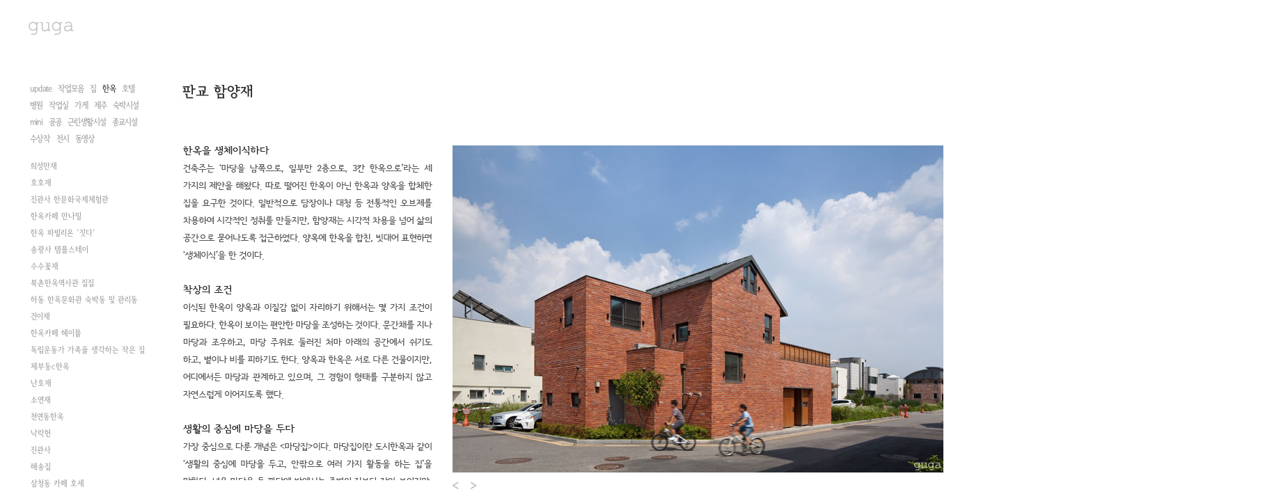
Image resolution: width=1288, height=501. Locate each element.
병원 (36, 105)
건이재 (40, 316)
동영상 (85, 138)
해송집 (41, 467)
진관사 (41, 450)
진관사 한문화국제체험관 (70, 200)
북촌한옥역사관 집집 (62, 283)
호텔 (128, 88)
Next (474, 485)
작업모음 (71, 88)
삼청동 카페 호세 (57, 483)
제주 (100, 105)
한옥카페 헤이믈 (56, 333)
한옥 (109, 88)
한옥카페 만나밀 (56, 216)
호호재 (41, 183)
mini (36, 122)
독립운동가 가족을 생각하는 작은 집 (88, 350)
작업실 (58, 105)
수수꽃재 (44, 266)
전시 (62, 138)
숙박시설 (126, 105)
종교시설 (124, 122)
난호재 (41, 383)
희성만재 (44, 166)
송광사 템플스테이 (59, 250)
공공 (55, 122)
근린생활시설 (87, 122)
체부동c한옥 (50, 367)
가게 (81, 105)
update (41, 88)
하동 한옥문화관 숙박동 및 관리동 (84, 300)
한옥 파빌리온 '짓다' (63, 233)
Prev (456, 485)
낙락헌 (41, 433)
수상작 (40, 138)
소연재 (41, 400)
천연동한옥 (47, 417)
